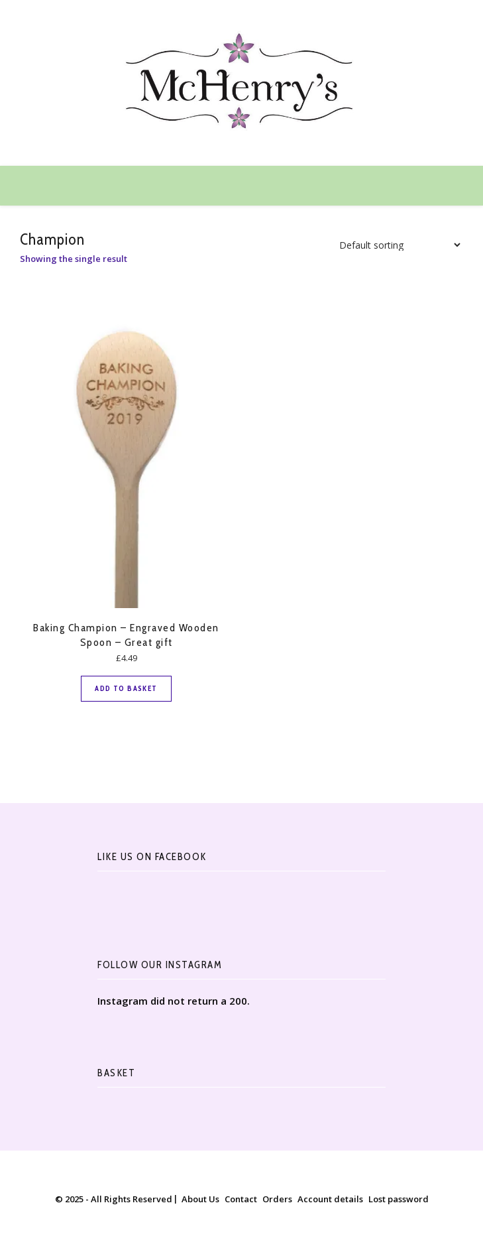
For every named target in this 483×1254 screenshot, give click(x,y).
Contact (241, 1199)
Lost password (398, 1199)
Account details (330, 1199)
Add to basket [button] (126, 688)
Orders (277, 1199)
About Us (200, 1199)
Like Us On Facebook (152, 857)
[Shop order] (396, 245)
